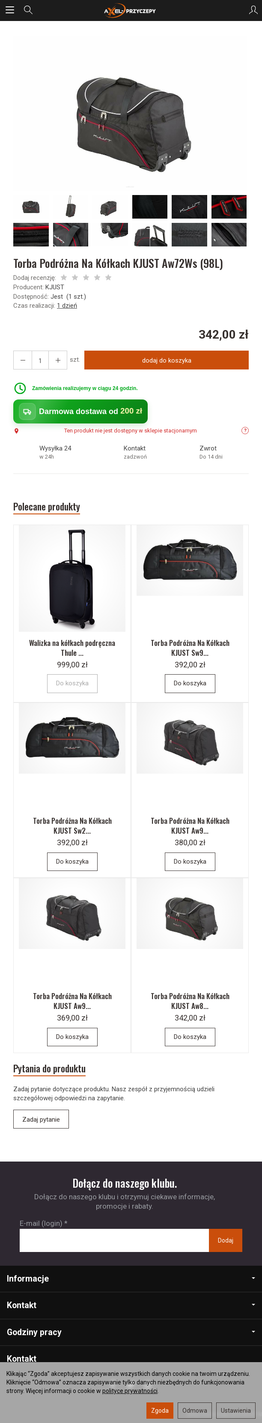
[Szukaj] (28, 10)
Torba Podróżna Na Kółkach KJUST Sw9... (190, 647)
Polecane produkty (46, 506)
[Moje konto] (253, 10)
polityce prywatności (130, 1390)
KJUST (54, 287)
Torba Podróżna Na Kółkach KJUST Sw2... (72, 825)
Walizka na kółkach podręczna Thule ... (72, 647)
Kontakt (131, 1305)
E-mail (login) (41, 1223)
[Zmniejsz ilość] (57, 360)
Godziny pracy (131, 1332)
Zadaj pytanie (41, 1119)
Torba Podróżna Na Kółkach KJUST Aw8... (190, 1001)
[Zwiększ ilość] (22, 360)
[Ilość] (40, 360)
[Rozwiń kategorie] (10, 10)
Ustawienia (236, 1410)
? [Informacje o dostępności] (245, 430)
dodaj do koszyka (166, 360)
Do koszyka (190, 683)
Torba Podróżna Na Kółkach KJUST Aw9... (190, 825)
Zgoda (160, 1410)
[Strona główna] (131, 10)
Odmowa (194, 1410)
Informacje (131, 1279)
